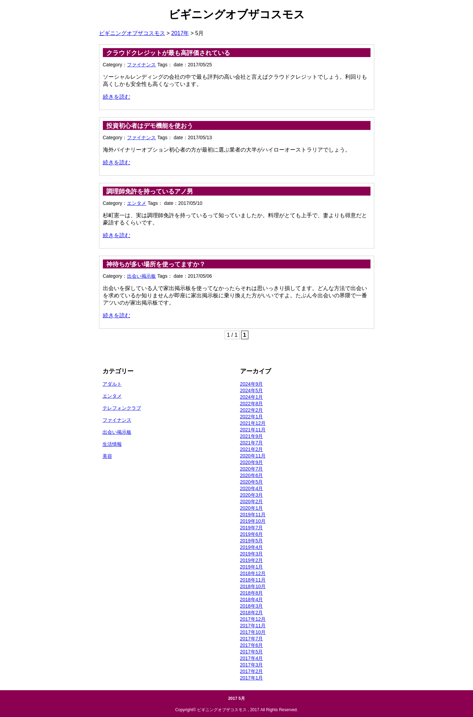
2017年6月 (251, 645)
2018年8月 (251, 593)
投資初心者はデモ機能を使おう (149, 125)
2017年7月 (251, 638)
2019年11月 (253, 514)
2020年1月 (251, 508)
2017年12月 (253, 619)
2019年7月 (251, 527)
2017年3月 (251, 665)
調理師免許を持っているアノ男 (149, 191)
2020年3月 (251, 495)
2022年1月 (251, 416)
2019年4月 (251, 547)
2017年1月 (251, 678)
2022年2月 (251, 410)
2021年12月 (253, 423)
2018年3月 (251, 606)
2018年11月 (253, 580)
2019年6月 (251, 534)
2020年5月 (251, 482)
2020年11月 (253, 456)
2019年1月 (251, 567)
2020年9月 (251, 462)
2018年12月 (253, 573)
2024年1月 (251, 397)
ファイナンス (141, 64)
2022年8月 (251, 403)
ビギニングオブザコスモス (237, 14)
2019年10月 (253, 521)
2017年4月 (251, 658)
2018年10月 (253, 586)
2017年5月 (251, 651)
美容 (107, 456)
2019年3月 (251, 553)
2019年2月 (251, 560)
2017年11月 (253, 625)
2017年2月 (251, 671)
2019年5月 (251, 540)
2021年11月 (253, 429)
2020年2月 (251, 501)
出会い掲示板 (141, 276)
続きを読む (116, 97)
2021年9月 (251, 436)
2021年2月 (251, 449)
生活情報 (112, 444)
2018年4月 (251, 599)
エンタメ (136, 203)
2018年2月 (251, 612)
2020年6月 (251, 475)
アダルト (112, 384)
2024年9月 (251, 384)
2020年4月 (251, 488)
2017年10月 (253, 632)
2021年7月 (251, 442)
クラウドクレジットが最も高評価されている (168, 52)
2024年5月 (251, 390)
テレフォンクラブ (122, 408)
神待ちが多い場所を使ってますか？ (155, 264)
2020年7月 (251, 469)
